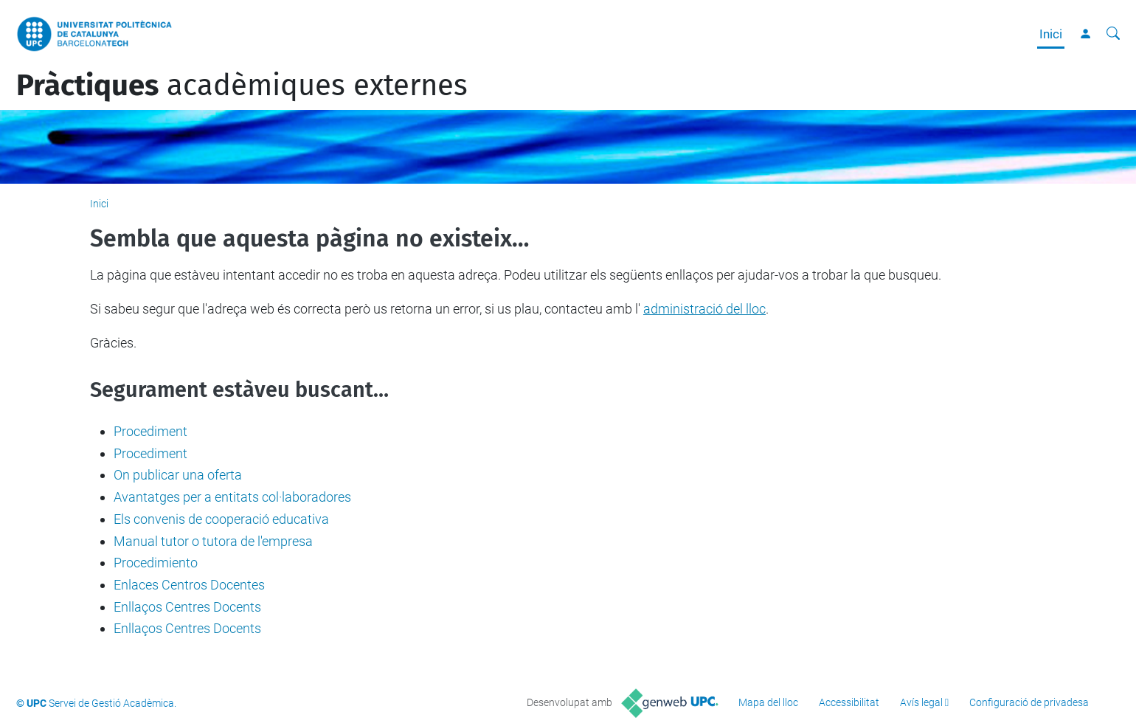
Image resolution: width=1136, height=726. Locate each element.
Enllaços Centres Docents (187, 607)
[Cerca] (1113, 34)
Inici (1050, 34)
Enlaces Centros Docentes (189, 584)
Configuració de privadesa (1029, 702)
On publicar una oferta (178, 475)
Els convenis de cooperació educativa (221, 519)
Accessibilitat (849, 702)
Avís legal (921, 702)
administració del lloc (704, 309)
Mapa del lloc (768, 702)
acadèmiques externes (242, 85)
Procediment (150, 431)
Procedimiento (156, 562)
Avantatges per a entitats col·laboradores (232, 497)
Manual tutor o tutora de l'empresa (213, 541)
